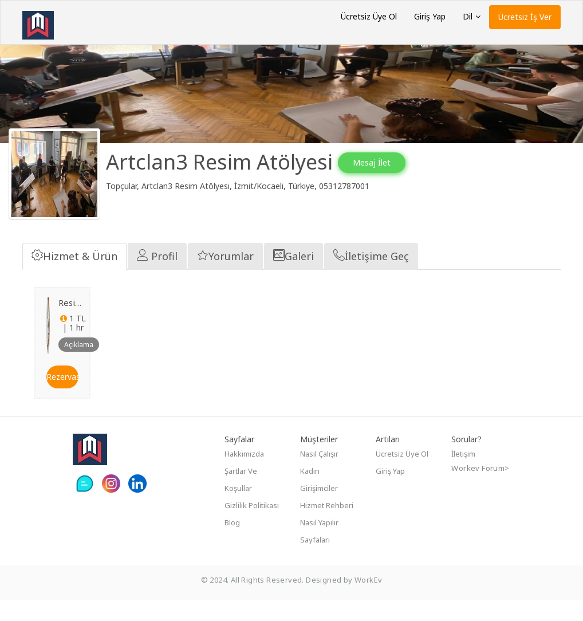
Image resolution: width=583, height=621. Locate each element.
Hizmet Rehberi (326, 526)
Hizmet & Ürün (74, 277)
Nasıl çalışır (319, 475)
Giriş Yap (430, 16)
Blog (232, 544)
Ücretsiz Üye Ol (369, 16)
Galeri (293, 277)
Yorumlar (225, 277)
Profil (157, 277)
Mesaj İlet (383, 162)
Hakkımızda (244, 475)
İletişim (463, 475)
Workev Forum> (480, 489)
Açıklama (78, 365)
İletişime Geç (371, 277)
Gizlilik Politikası (251, 526)
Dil (471, 16)
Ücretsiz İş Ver (525, 16)
